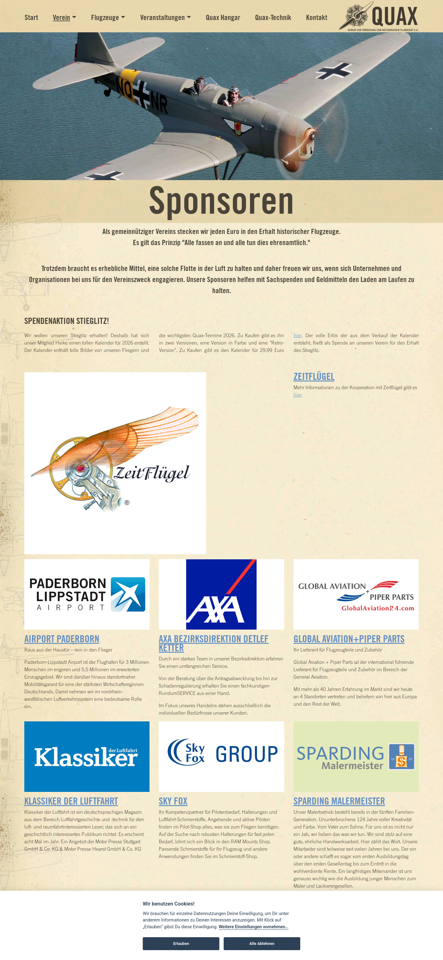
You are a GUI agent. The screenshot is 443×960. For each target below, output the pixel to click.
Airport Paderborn (61, 639)
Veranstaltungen (162, 17)
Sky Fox (173, 801)
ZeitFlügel (313, 376)
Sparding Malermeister (339, 801)
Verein (61, 17)
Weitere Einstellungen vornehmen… (254, 927)
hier (297, 335)
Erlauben (181, 943)
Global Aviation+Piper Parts (349, 639)
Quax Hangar (223, 17)
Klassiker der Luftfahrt (71, 801)
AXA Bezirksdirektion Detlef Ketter (214, 643)
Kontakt (316, 17)
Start (31, 17)
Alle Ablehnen (261, 943)
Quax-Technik (273, 17)
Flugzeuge (105, 17)
